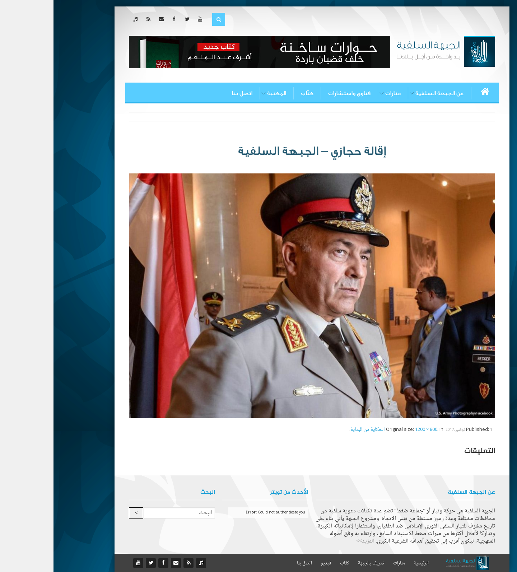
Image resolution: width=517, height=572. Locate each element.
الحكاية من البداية (314, 429)
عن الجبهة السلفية (386, 93)
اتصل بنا (188, 93)
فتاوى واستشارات (296, 93)
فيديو (272, 563)
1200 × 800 (373, 429)
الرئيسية (367, 563)
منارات (339, 93)
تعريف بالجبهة (317, 563)
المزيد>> (312, 541)
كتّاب (253, 93)
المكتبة (223, 93)
